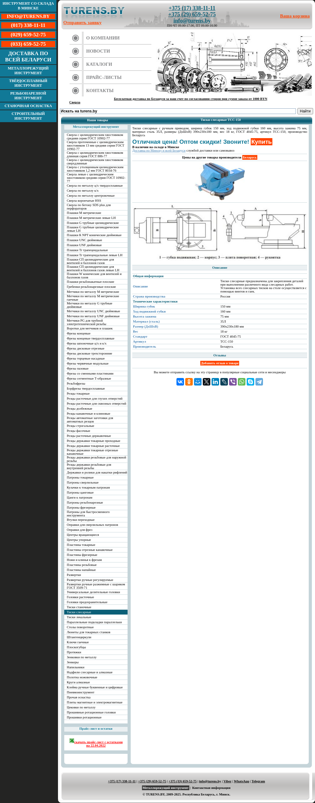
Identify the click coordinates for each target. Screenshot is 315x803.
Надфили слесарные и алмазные (90, 672)
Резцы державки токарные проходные (93, 441)
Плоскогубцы (76, 647)
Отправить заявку (82, 22)
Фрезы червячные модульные (87, 363)
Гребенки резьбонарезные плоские (91, 286)
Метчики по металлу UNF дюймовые (93, 316)
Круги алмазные (78, 682)
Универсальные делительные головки (93, 592)
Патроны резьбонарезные (85, 502)
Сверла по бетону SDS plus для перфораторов (89, 206)
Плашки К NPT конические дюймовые (94, 235)
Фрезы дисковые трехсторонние (89, 353)
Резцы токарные (78, 393)
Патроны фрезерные (81, 507)
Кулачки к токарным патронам (88, 487)
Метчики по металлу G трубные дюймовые (89, 305)
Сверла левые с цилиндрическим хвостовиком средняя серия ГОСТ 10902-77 (96, 178)
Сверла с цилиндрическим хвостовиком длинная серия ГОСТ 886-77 (95, 154)
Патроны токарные (80, 477)
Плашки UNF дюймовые (84, 245)
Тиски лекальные (79, 617)
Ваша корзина (295, 15)
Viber (227, 781)
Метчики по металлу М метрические (93, 291)
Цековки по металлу (81, 707)
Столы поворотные (80, 627)
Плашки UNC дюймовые (84, 240)
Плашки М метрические (84, 213)
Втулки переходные (81, 519)
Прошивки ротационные (84, 717)
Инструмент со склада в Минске (28, 5)
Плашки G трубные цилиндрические (93, 223)
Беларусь (250, 157)
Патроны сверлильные (83, 482)
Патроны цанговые (80, 492)
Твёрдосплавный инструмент (28, 83)
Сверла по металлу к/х (83, 190)
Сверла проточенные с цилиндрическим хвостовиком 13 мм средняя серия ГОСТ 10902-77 (95, 145)
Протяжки (74, 652)
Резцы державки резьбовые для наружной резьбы (96, 459)
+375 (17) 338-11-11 (192, 8)
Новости (98, 51)
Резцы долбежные (79, 408)
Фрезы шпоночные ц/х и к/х (87, 343)
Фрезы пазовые (77, 368)
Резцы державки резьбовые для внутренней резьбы (89, 466)
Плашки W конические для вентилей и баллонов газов (94, 275)
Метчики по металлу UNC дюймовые (93, 311)
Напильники (75, 667)
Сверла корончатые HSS (84, 200)
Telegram (258, 781)
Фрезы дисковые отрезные (85, 348)
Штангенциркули (79, 637)
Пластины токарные (81, 545)
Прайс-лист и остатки (96, 728)
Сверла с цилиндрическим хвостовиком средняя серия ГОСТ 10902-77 (95, 136)
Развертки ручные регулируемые (90, 580)
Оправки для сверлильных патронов (92, 524)
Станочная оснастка (28, 106)
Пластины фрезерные (82, 555)
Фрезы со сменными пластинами (90, 373)
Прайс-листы (104, 77)
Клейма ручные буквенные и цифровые (95, 687)
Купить (261, 141)
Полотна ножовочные (82, 677)
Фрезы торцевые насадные (86, 358)
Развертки (74, 575)
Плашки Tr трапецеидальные (87, 250)
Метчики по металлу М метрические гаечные (93, 297)
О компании (103, 37)
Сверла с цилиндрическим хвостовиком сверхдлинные (95, 161)
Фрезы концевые (79, 333)
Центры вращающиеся (83, 534)
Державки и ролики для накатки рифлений (97, 472)
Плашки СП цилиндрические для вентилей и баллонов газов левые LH (93, 268)
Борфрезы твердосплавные (86, 388)
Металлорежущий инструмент (28, 70)
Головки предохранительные (87, 602)
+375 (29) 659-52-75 (192, 14)
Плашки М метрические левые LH (91, 218)
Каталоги (99, 64)
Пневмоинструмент (80, 692)
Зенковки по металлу (82, 657)
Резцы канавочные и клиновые (88, 413)
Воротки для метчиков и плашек (90, 328)
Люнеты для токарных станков (88, 632)
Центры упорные (79, 539)
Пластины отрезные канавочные (90, 550)
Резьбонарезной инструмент (28, 95)
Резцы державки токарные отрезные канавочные (92, 451)
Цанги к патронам (79, 497)
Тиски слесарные (79, 612)
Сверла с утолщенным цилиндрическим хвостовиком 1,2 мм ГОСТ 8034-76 (95, 168)
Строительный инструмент (28, 116)
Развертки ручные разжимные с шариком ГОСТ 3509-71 (96, 586)
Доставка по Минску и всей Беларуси (159, 150)
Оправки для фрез (79, 529)
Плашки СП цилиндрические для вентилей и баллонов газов (90, 261)
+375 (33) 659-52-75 (183, 781)
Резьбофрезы (76, 383)
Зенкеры (73, 662)
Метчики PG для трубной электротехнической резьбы (86, 322)
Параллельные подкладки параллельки (94, 622)
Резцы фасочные (78, 431)
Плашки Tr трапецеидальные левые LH (95, 255)
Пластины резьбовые (82, 565)
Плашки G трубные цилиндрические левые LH (93, 228)
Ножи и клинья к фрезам (84, 560)
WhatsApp (241, 781)
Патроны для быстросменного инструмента (88, 513)
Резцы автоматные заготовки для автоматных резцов (90, 419)
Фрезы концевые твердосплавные (90, 338)
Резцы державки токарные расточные (93, 446)
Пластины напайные (81, 570)
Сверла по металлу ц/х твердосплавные (95, 185)
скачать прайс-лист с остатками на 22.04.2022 (96, 742)
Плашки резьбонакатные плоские (90, 281)
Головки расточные (80, 597)
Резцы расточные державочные (89, 436)
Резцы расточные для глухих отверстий (95, 398)
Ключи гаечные (78, 642)
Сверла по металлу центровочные (91, 195)
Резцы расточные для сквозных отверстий (96, 403)
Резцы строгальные (80, 425)
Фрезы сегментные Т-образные (89, 378)
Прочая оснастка (79, 697)
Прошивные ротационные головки (91, 712)
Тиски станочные (79, 607)
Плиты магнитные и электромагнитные (95, 702)
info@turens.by (192, 21)
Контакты (100, 90)
